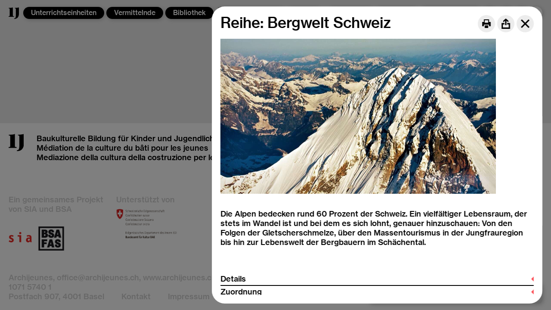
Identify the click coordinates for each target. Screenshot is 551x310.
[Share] (505, 23)
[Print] (486, 23)
